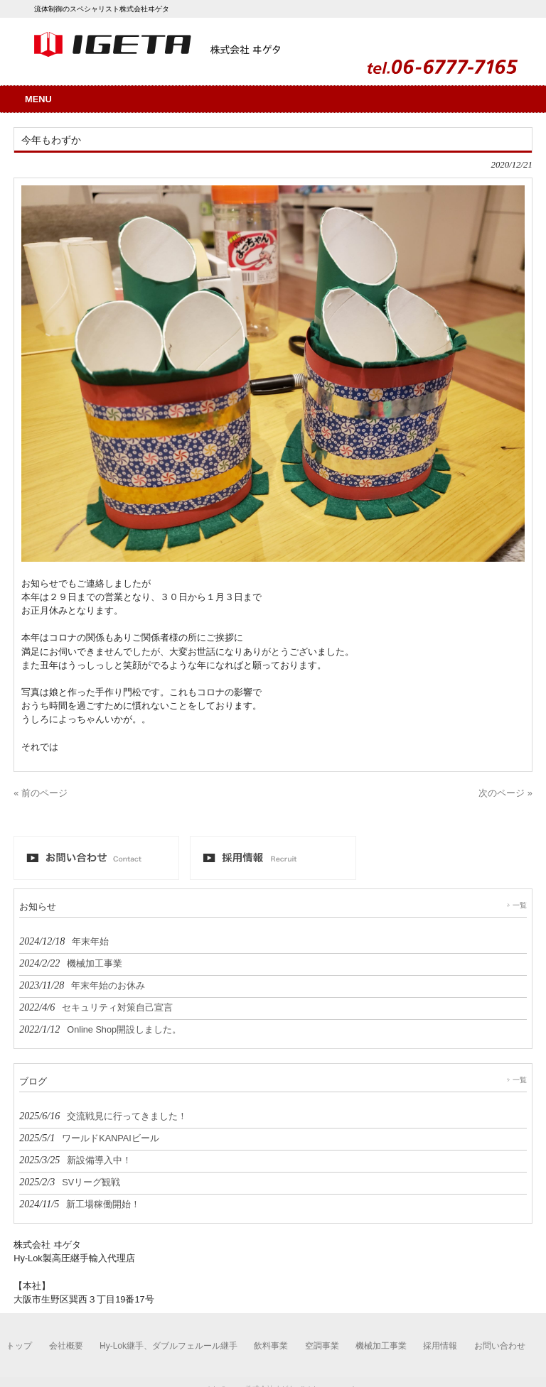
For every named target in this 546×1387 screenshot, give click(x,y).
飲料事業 (271, 1346)
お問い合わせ (499, 1346)
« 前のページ (41, 793)
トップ (19, 1346)
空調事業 (322, 1346)
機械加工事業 (381, 1346)
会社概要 (66, 1346)
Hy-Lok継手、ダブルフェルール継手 (168, 1346)
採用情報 (440, 1346)
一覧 (520, 905)
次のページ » (505, 793)
